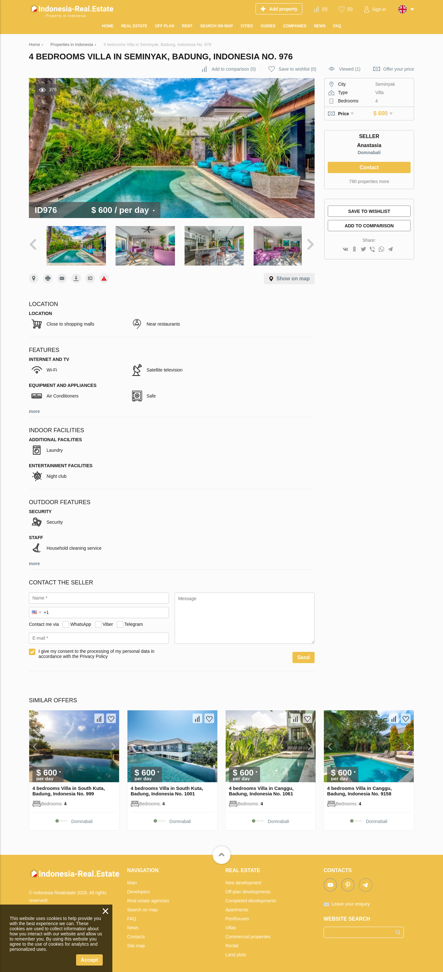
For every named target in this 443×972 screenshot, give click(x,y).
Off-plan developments (248, 889)
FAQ (131, 916)
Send (303, 655)
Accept (89, 960)
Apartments (236, 907)
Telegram (134, 621)
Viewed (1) (349, 69)
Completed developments (250, 898)
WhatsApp (80, 621)
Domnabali (369, 152)
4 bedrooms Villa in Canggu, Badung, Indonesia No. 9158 (359, 788)
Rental (231, 943)
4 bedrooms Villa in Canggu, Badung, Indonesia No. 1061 (261, 788)
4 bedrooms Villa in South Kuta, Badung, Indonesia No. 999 (68, 788)
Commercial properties (248, 934)
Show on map (293, 276)
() (324, 9)
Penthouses (237, 916)
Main (132, 880)
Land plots (235, 952)
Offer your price (398, 69)
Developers (138, 889)
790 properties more (369, 181)
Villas (230, 925)
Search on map (142, 907)
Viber (108, 621)
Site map (136, 943)
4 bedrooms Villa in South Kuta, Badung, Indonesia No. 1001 (167, 788)
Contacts (136, 934)
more (34, 408)
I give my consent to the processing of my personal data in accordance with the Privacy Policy (96, 651)
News (132, 925)
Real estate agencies (148, 898)
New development (243, 880)
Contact (369, 167)
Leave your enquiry (351, 901)
